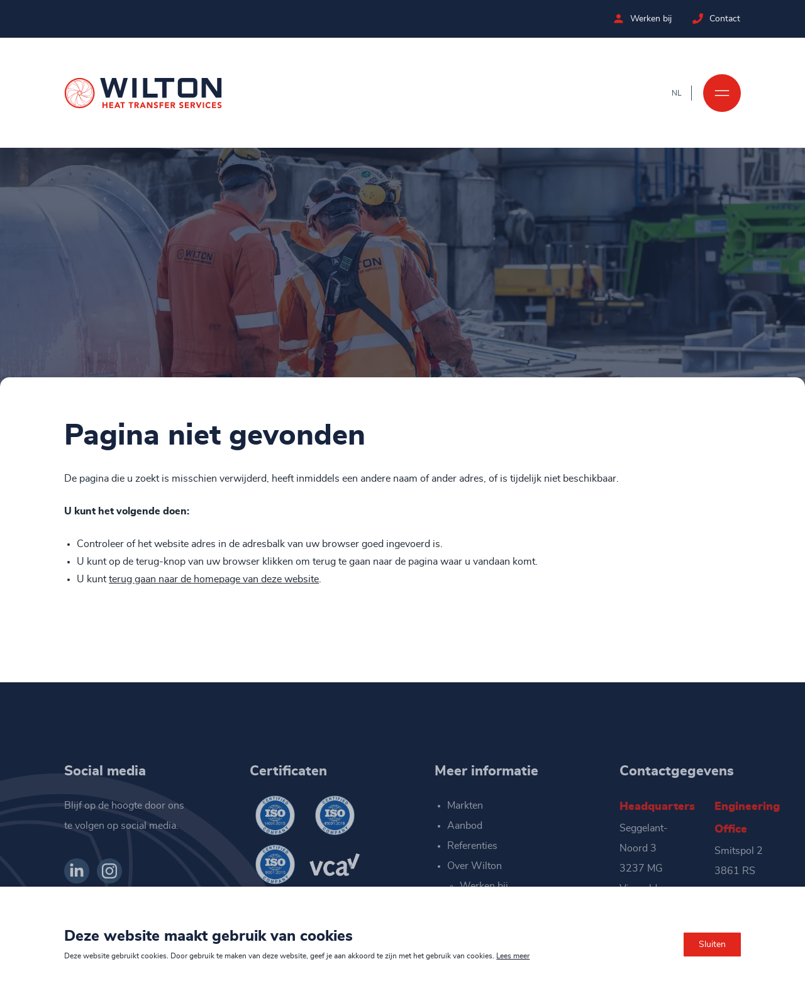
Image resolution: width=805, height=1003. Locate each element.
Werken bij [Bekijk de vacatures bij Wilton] (651, 18)
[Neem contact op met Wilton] (698, 18)
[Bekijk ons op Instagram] (109, 871)
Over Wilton (474, 866)
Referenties (472, 846)
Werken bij (484, 886)
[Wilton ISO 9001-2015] (275, 864)
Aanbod (464, 826)
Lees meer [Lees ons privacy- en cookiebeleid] (513, 956)
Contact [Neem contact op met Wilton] (725, 18)
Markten (465, 806)
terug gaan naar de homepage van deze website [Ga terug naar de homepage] (214, 579)
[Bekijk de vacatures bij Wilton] (619, 18)
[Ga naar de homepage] (143, 93)
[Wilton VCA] (334, 864)
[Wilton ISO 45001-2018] (334, 815)
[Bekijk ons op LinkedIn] (76, 871)
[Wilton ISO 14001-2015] (275, 815)
